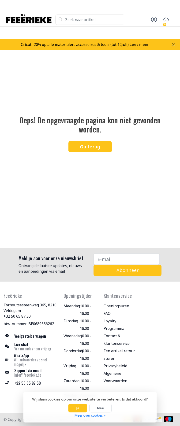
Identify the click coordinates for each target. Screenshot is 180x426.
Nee (100, 408)
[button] (153, 20)
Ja (77, 408)
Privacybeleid (115, 365)
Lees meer (139, 44)
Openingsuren (116, 305)
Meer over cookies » (90, 415)
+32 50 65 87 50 (17, 316)
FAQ (107, 313)
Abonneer (127, 270)
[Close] (173, 44)
